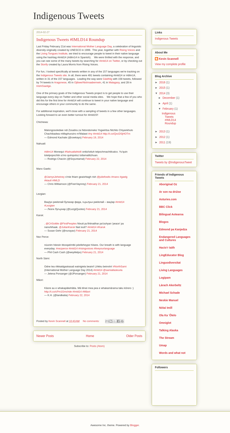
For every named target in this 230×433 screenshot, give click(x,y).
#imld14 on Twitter (109, 60)
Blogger (134, 425)
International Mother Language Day (92, 46)
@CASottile (52, 223)
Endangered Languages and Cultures (174, 238)
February (168, 108)
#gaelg (123, 176)
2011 (162, 142)
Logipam (165, 277)
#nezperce (62, 248)
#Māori (86, 291)
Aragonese (60, 82)
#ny (90, 133)
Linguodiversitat (170, 262)
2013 (162, 131)
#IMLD (56, 180)
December (169, 97)
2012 (162, 137)
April (165, 103)
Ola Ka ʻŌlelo (167, 315)
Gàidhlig (107, 78)
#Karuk (101, 227)
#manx (115, 176)
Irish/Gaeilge (43, 86)
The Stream (166, 337)
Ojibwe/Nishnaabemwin (87, 82)
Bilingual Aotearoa (171, 214)
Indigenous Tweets (68, 15)
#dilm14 (48, 151)
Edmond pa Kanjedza (173, 229)
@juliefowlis (103, 176)
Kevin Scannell (169, 58)
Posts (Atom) (97, 346)
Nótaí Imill (165, 307)
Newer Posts (45, 336)
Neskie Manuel (168, 300)
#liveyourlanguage (104, 248)
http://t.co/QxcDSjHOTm (116, 133)
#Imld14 (77, 291)
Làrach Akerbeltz (170, 285)
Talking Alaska (168, 330)
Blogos (163, 221)
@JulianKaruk (67, 227)
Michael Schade (169, 292)
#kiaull (48, 180)
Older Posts (134, 336)
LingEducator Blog (171, 255)
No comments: (91, 321)
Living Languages (171, 270)
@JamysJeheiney (54, 176)
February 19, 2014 (92, 137)
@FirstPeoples (68, 223)
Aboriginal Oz (168, 184)
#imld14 (97, 133)
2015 (162, 87)
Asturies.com (168, 199)
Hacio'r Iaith (167, 247)
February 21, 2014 (97, 183)
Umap (163, 345)
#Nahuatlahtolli (73, 151)
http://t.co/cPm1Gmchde (58, 291)
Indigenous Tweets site (54, 75)
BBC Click (165, 206)
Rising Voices (127, 49)
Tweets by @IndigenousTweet (173, 162)
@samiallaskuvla (113, 270)
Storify (44, 64)
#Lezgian (49, 205)
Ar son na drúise (170, 191)
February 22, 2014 (95, 158)
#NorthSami (120, 266)
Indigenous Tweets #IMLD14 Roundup (70, 39)
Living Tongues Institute (54, 53)
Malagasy (114, 82)
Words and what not (172, 352)
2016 (162, 82)
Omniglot (165, 322)
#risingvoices (85, 248)
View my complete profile (170, 64)
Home (90, 336)
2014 (162, 93)
